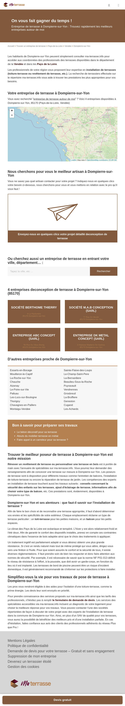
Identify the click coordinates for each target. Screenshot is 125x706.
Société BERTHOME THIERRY (34, 303)
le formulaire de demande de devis (73, 595)
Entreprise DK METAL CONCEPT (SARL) (91, 332)
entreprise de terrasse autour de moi (54, 99)
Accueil (11, 46)
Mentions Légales (21, 640)
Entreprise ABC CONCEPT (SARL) (34, 332)
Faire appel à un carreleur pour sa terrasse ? (42, 435)
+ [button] (12, 111)
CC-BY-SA (113, 160)
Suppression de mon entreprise (32, 656)
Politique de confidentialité (28, 646)
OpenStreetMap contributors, (98, 160)
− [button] (12, 115)
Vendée (68, 46)
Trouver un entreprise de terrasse (31, 46)
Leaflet (73, 160)
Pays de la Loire (47, 64)
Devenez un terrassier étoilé (29, 661)
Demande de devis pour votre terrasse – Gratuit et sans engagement (61, 651)
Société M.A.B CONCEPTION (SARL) (91, 305)
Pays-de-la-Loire (55, 46)
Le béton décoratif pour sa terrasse (37, 428)
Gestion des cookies (23, 667)
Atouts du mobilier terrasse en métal (37, 431)
